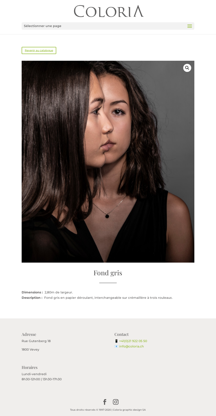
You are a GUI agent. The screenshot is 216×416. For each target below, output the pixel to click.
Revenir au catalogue (39, 50)
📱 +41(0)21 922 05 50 (130, 341)
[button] (187, 68)
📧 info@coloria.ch (129, 346)
